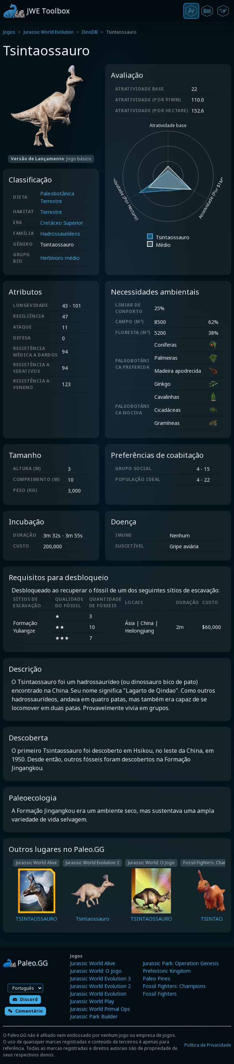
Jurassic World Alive (92, 963)
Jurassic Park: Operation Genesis (181, 963)
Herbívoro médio (60, 257)
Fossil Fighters (160, 993)
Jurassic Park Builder (93, 1016)
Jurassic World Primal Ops (100, 1008)
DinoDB (90, 32)
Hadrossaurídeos (60, 233)
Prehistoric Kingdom (167, 970)
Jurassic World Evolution (49, 32)
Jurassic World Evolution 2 (100, 986)
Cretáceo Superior (61, 222)
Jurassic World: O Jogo (96, 970)
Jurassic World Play (92, 1001)
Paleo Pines (156, 978)
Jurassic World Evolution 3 (100, 978)
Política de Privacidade (207, 1045)
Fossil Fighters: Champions (174, 986)
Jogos (9, 32)
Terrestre (51, 211)
